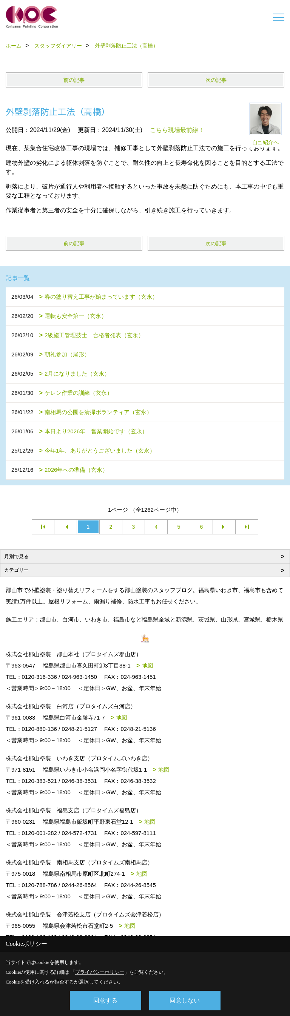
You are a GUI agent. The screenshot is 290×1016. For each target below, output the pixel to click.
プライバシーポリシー (99, 972)
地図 (147, 665)
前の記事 (74, 80)
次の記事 (216, 80)
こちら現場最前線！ (177, 130)
